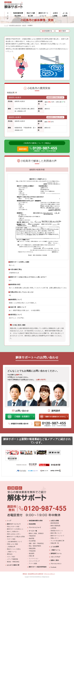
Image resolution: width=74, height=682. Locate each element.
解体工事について (56, 557)
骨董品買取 (32, 573)
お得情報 (53, 552)
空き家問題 (32, 565)
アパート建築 (33, 588)
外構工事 (31, 580)
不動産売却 (32, 560)
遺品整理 (31, 578)
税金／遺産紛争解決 (35, 570)
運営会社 (9, 578)
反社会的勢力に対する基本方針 (35, 598)
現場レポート (55, 562)
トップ (8, 16)
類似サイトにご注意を (14, 573)
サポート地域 (11, 563)
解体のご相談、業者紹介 (36, 558)
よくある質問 (55, 571)
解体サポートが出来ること (15, 553)
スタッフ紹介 (11, 581)
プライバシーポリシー (49, 598)
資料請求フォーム (56, 578)
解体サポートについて (14, 548)
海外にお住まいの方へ (14, 558)
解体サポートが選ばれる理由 (16, 561)
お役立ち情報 (55, 545)
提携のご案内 (55, 584)
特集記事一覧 (55, 567)
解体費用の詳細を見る (55, 97)
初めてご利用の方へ (13, 556)
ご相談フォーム (12, 576)
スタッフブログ (55, 581)
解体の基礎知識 (55, 550)
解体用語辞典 (55, 547)
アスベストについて (35, 552)
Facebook (53, 591)
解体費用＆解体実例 (15, 25)
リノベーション (33, 583)
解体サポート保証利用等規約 (38, 591)
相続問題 (31, 563)
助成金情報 (32, 548)
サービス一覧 (33, 555)
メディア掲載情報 (12, 583)
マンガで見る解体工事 (57, 565)
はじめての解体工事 (13, 589)
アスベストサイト (56, 588)
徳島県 (24, 25)
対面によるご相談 (12, 568)
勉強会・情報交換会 (13, 586)
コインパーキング (34, 585)
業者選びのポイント (57, 555)
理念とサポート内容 (13, 551)
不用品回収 (32, 575)
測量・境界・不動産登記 (36, 568)
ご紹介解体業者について (14, 566)
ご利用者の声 (11, 571)
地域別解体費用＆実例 (35, 545)
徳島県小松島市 (14, 97)
